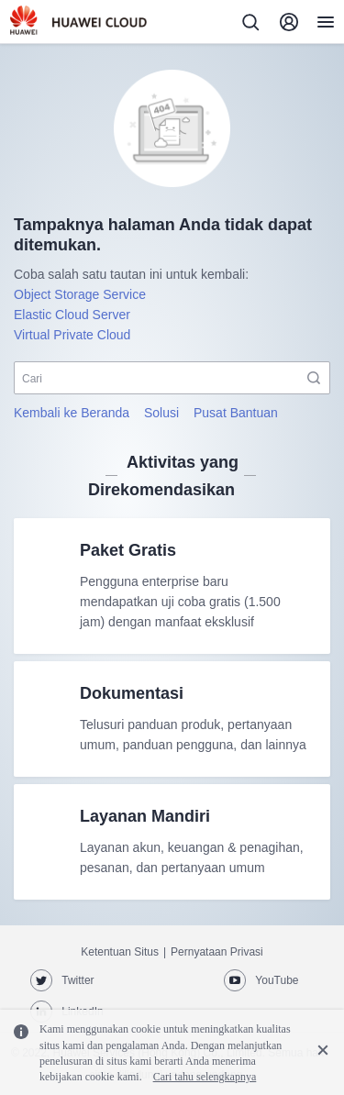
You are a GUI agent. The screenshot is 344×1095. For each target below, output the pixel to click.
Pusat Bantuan (236, 412)
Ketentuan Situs (120, 952)
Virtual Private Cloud (72, 334)
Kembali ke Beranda (71, 412)
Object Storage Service (80, 294)
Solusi (161, 412)
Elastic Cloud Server (72, 314)
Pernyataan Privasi (217, 952)
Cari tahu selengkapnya (205, 1076)
